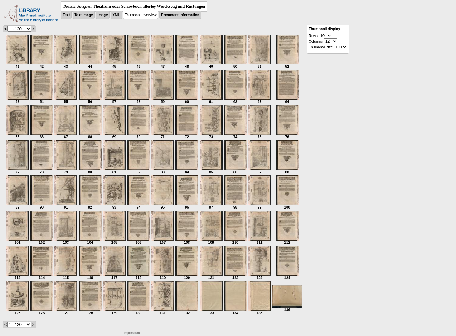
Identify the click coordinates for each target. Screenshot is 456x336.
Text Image (83, 15)
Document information (180, 15)
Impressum (132, 333)
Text (66, 15)
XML (116, 15)
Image (102, 15)
